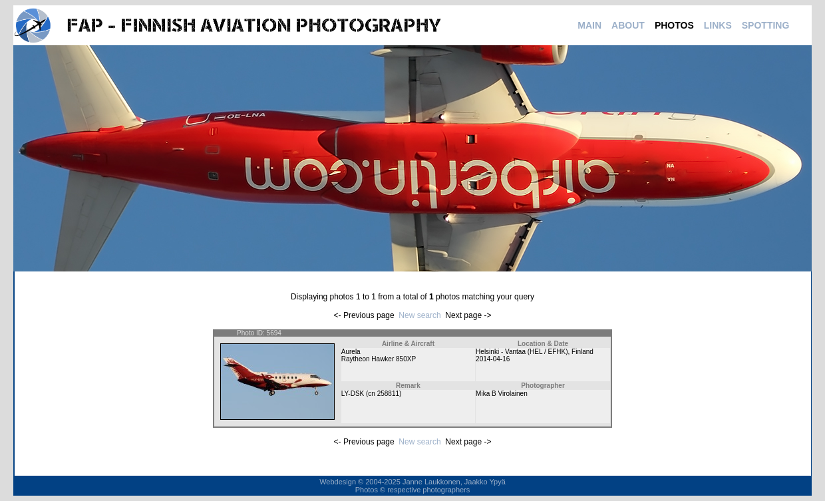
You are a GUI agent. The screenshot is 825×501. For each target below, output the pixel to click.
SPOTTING (766, 25)
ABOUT (628, 25)
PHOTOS (674, 25)
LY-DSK (352, 393)
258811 (388, 393)
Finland (582, 351)
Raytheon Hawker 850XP (378, 359)
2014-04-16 (493, 359)
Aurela (351, 351)
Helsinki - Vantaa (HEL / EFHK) (522, 351)
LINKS (718, 25)
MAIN (589, 25)
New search (419, 315)
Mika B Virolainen (502, 393)
